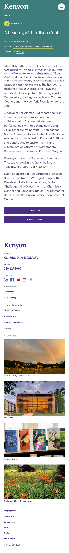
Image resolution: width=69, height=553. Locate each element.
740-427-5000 (12, 268)
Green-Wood (44, 73)
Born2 (28, 76)
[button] (61, 6)
